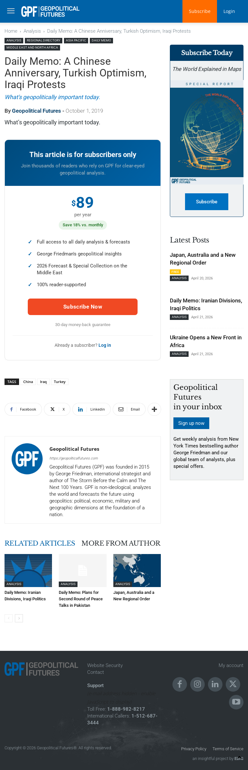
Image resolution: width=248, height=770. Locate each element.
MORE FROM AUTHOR (120, 543)
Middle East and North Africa (32, 47)
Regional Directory (43, 40)
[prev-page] (9, 618)
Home (11, 31)
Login (229, 11)
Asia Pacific (76, 40)
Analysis (32, 31)
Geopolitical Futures (36, 111)
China (28, 381)
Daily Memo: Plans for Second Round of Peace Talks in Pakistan (81, 599)
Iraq (43, 381)
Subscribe (200, 11)
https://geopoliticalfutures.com (73, 458)
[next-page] (19, 618)
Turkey (60, 381)
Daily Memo (101, 40)
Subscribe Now (82, 306)
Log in (104, 345)
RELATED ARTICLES (40, 543)
